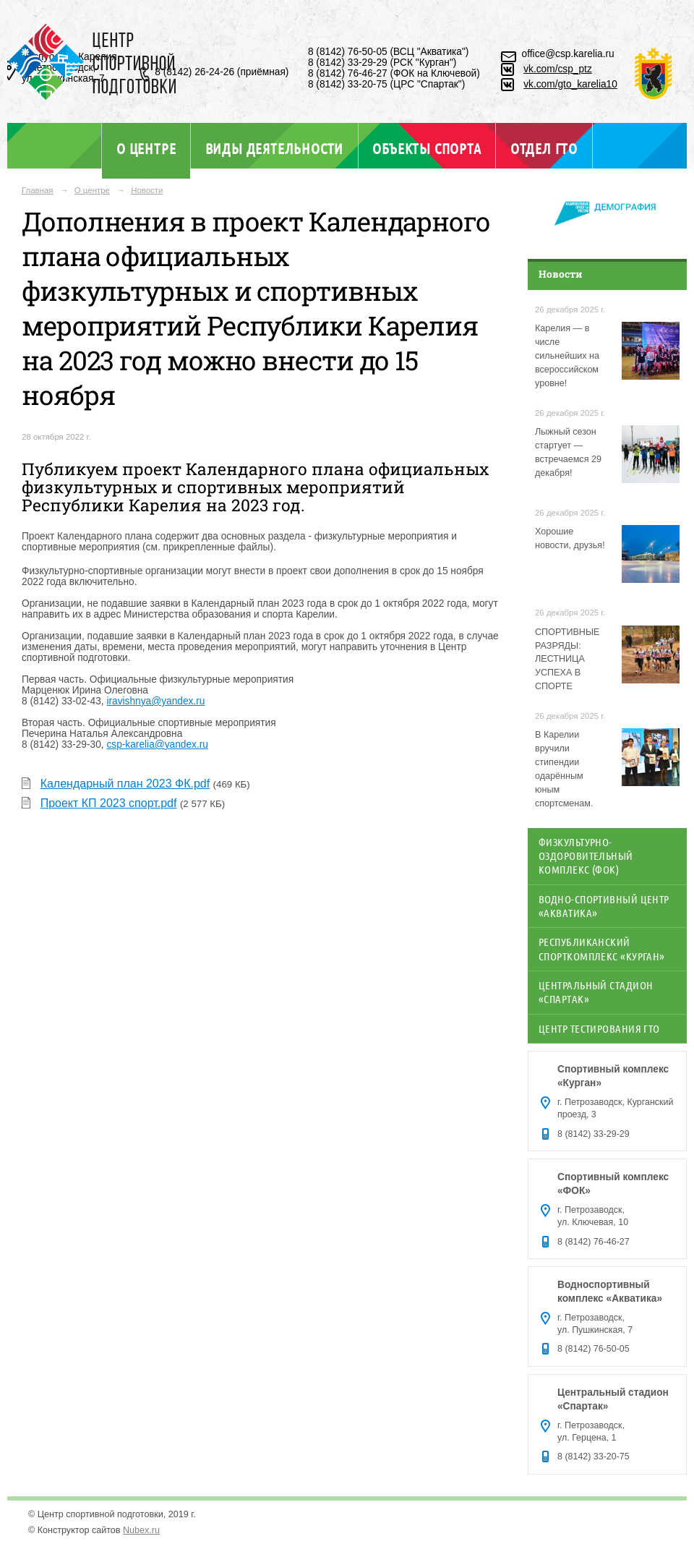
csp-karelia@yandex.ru (157, 744)
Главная (37, 190)
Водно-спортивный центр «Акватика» (604, 905)
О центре (146, 148)
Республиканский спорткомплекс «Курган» (602, 948)
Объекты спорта (426, 148)
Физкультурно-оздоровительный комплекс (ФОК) (586, 856)
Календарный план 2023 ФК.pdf (125, 783)
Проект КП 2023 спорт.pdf (108, 803)
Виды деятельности (274, 148)
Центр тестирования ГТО (599, 1028)
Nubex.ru (141, 1530)
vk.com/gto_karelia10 (570, 84)
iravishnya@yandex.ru (155, 701)
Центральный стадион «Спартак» (596, 991)
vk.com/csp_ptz (557, 69)
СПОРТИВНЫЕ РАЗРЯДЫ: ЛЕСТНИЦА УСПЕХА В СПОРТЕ (567, 659)
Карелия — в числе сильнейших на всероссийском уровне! (567, 355)
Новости (147, 190)
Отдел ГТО (544, 148)
